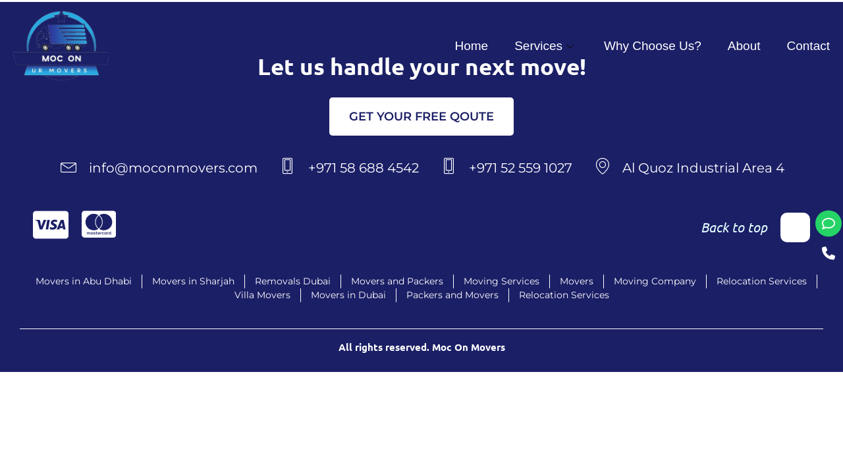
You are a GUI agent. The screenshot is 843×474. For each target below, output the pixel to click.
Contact (808, 46)
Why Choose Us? (652, 46)
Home (471, 46)
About (744, 46)
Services (544, 46)
